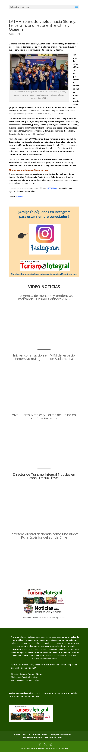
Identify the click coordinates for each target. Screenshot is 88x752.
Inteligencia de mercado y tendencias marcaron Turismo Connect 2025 (44, 297)
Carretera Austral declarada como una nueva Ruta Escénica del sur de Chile (43, 536)
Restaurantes (40, 734)
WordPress (63, 748)
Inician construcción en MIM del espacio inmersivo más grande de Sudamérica (44, 357)
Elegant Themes (37, 748)
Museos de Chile (53, 737)
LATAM (19, 196)
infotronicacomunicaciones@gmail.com (49, 617)
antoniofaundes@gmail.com (27, 677)
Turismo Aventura (32, 737)
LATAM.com (52, 188)
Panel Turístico (22, 734)
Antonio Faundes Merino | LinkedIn (26, 680)
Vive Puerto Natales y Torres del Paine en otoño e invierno (44, 416)
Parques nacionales (61, 734)
